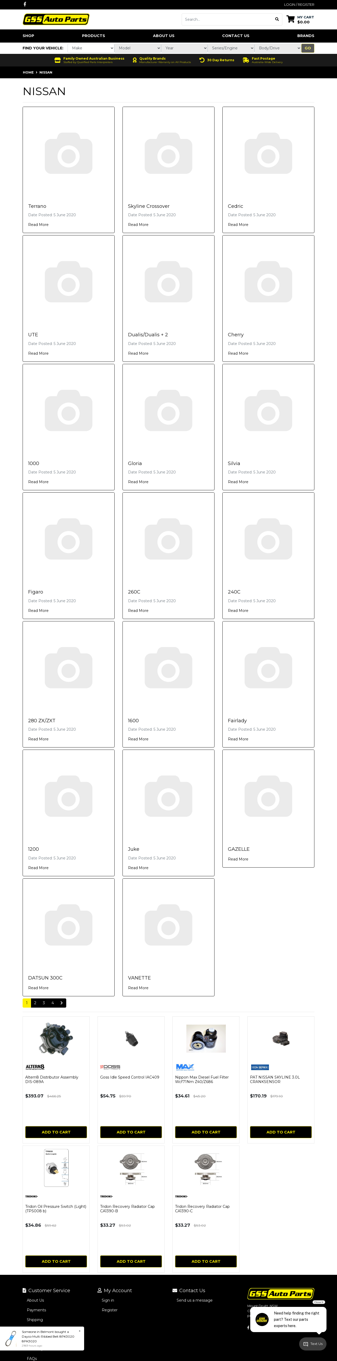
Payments (36, 1310)
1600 (133, 721)
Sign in (108, 1300)
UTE (33, 335)
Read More (38, 224)
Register (110, 1310)
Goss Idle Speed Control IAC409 (129, 1077)
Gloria (135, 463)
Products (93, 35)
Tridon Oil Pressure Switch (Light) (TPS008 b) (55, 1208)
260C (134, 592)
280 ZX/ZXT (41, 721)
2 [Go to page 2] (35, 1003)
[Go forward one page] (61, 1003)
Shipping (35, 1319)
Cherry (236, 335)
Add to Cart (56, 1132)
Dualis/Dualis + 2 (148, 335)
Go (308, 48)
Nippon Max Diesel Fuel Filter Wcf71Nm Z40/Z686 (202, 1079)
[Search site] (277, 19)
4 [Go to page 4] (53, 1003)
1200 (33, 849)
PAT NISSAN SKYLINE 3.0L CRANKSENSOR (275, 1079)
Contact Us (235, 35)
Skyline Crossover (149, 206)
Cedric (235, 206)
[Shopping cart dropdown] (300, 19)
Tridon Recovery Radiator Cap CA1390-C (202, 1208)
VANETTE (139, 978)
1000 (33, 463)
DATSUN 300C (45, 978)
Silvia (234, 463)
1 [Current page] (27, 1003)
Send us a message (195, 1300)
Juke (133, 849)
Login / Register (299, 4)
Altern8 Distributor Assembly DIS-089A (51, 1079)
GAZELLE (239, 849)
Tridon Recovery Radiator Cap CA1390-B (127, 1208)
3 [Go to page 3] (44, 1003)
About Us (164, 35)
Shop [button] (28, 35)
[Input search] (227, 19)
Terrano (37, 206)
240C (234, 592)
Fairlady (237, 721)
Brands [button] (305, 35)
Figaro (35, 592)
